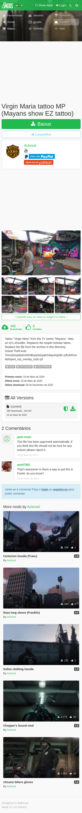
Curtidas (37, 329)
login (45, 489)
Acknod (30, 146)
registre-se (60, 489)
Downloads (16, 329)
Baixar (41, 124)
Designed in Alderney (15, 803)
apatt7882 (23, 464)
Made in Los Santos (14, 807)
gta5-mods (24, 437)
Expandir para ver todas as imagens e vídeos (41, 317)
